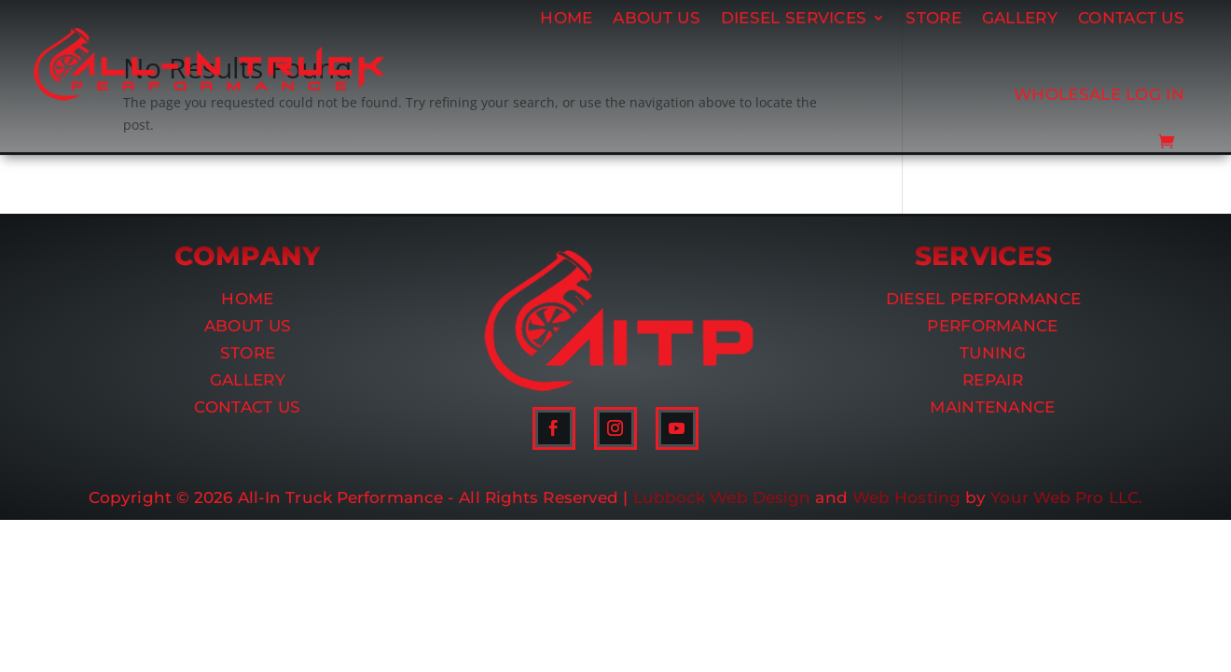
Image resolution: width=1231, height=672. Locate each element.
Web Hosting (906, 497)
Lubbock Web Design (722, 497)
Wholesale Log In (1099, 72)
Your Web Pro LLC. (1066, 497)
